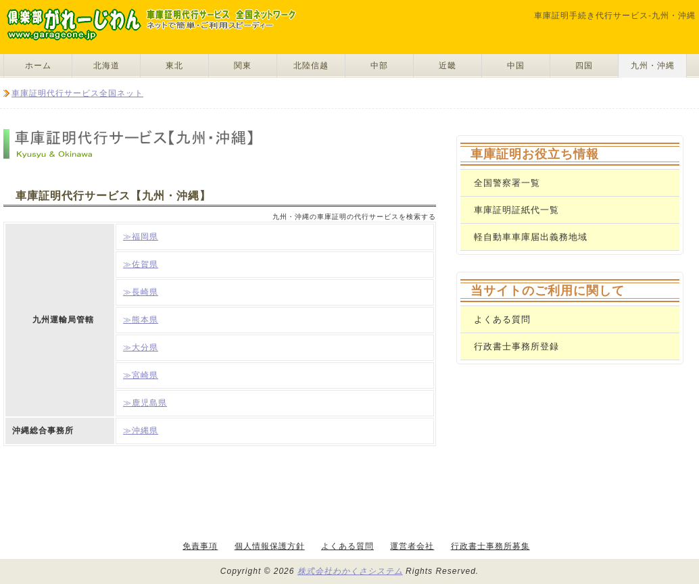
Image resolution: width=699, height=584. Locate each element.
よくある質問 (502, 319)
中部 (379, 65)
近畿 (447, 65)
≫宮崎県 (140, 375)
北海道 (106, 65)
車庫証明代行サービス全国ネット (77, 93)
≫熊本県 (140, 319)
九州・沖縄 (653, 65)
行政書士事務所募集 (490, 546)
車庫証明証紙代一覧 (516, 210)
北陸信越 (311, 65)
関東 (242, 65)
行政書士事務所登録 (516, 346)
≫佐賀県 (140, 264)
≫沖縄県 (140, 430)
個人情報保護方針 (270, 546)
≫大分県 (140, 347)
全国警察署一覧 (507, 183)
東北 (174, 65)
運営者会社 (412, 546)
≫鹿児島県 (145, 403)
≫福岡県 (140, 236)
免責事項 (200, 546)
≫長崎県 (140, 292)
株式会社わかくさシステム (350, 571)
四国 (584, 65)
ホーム (38, 65)
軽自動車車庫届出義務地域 (530, 237)
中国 (516, 65)
